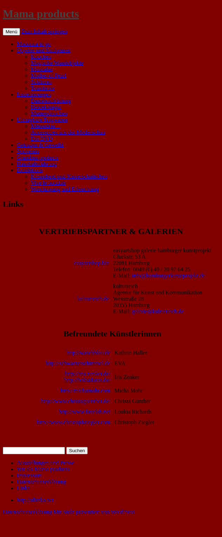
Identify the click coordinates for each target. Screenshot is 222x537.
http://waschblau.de (88, 353)
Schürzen (41, 82)
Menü (11, 31)
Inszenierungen (34, 94)
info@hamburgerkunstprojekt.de (168, 276)
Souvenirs (28, 151)
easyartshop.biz (91, 263)
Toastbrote (42, 88)
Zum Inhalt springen (44, 31)
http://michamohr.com (85, 391)
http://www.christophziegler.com (73, 422)
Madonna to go (34, 44)
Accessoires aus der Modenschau (68, 132)
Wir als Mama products (43, 469)
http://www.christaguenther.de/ (75, 401)
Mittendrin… (45, 126)
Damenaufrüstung (51, 101)
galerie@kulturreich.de (158, 311)
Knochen (41, 57)
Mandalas (42, 69)
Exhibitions (30, 170)
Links (23, 488)
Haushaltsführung (37, 164)
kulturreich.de (93, 299)
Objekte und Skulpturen (43, 50)
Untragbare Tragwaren (42, 120)
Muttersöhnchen (49, 113)
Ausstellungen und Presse (45, 463)
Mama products (41, 13)
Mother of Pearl (48, 76)
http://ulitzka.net (35, 500)
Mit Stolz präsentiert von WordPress (94, 512)
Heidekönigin (46, 107)
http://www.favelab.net (84, 412)
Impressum (29, 475)
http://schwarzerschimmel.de (78, 363)
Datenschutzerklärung (41, 482)
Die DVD (42, 139)
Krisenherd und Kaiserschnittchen (69, 176)
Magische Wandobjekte (57, 63)
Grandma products (38, 158)
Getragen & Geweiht (40, 145)
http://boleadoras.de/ (87, 380)
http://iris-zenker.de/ (87, 374)
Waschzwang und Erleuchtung (65, 189)
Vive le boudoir (48, 183)
